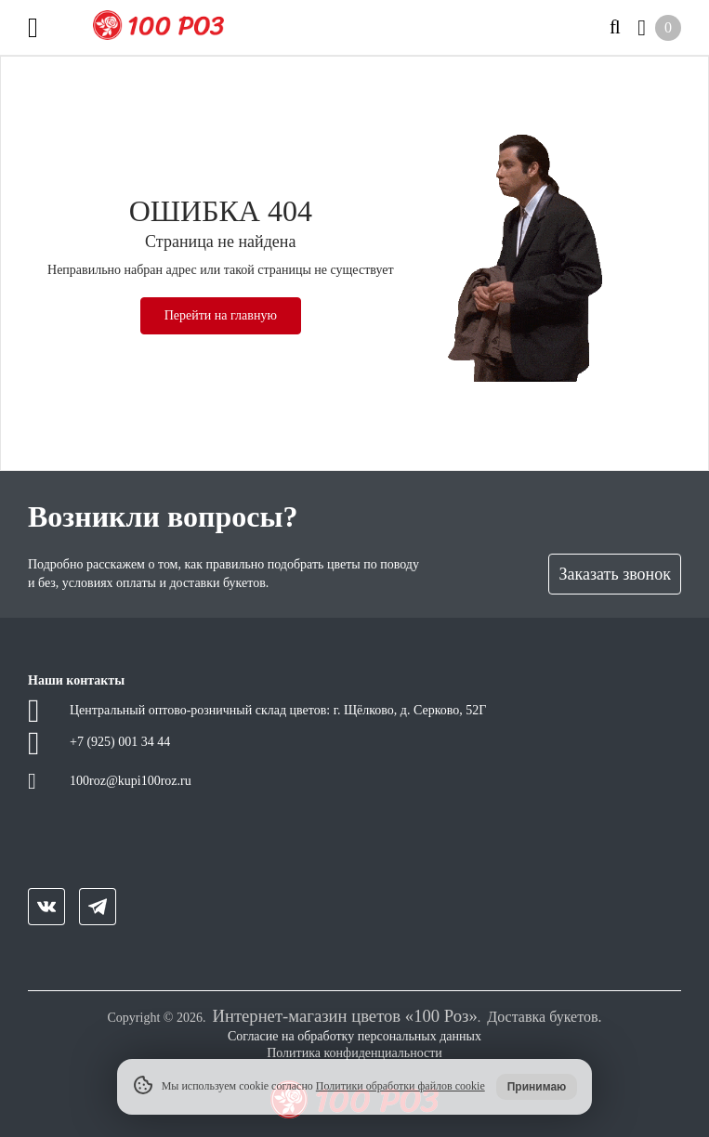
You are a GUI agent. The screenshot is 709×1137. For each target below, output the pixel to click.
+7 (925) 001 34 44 (120, 742)
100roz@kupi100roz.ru (130, 781)
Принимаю (537, 1086)
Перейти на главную (220, 315)
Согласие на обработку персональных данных (354, 1036)
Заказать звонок (614, 574)
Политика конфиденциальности (354, 1053)
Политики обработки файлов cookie (400, 1085)
